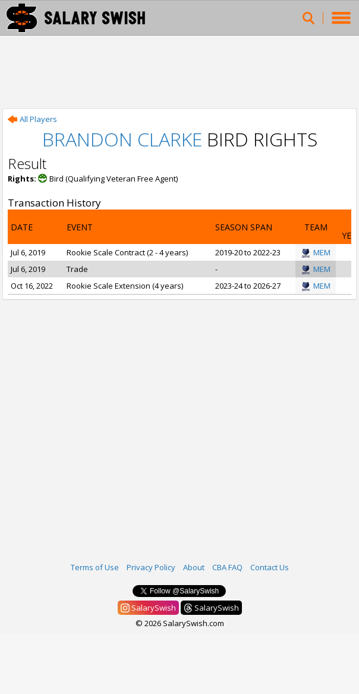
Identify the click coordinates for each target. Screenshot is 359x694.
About (193, 567)
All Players (32, 119)
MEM (315, 252)
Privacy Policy (151, 567)
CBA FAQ (227, 567)
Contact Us (269, 567)
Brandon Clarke (122, 139)
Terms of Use (95, 567)
